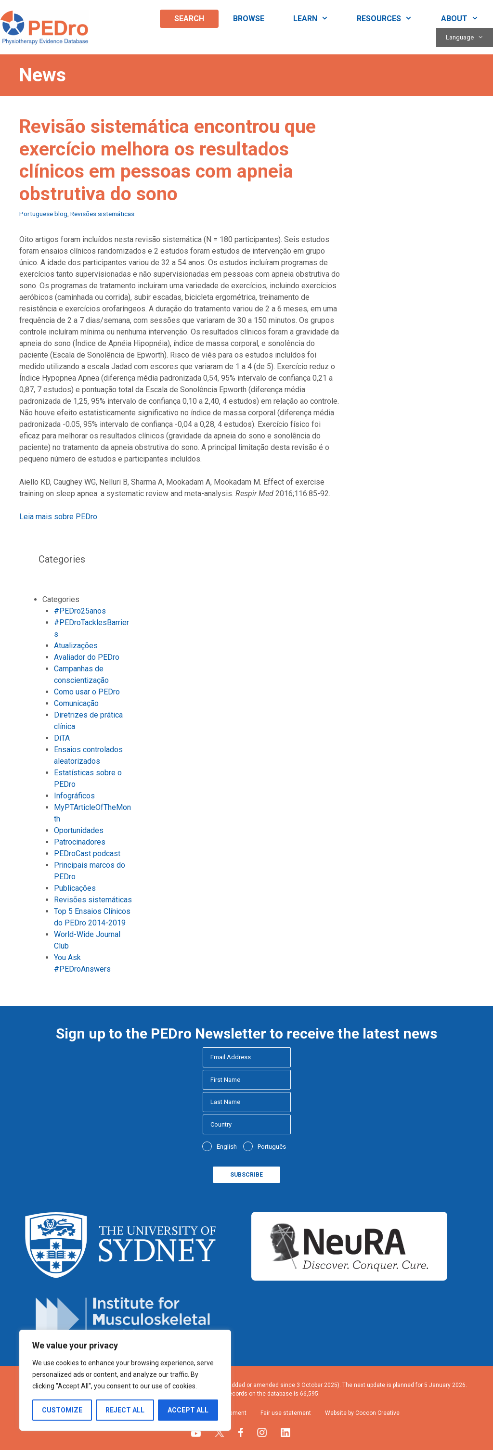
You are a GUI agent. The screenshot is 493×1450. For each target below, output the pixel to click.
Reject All (124, 1410)
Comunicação (76, 703)
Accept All (188, 1410)
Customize (62, 1410)
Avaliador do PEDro (86, 657)
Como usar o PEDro (87, 691)
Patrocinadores (79, 842)
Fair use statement (285, 1413)
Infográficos (74, 795)
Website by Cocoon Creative (362, 1413)
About (467, 19)
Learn (318, 19)
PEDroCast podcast (87, 853)
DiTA (62, 738)
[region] (125, 1380)
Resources (392, 19)
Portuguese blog (43, 214)
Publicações (75, 888)
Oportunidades (79, 830)
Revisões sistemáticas (102, 214)
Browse (248, 18)
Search (189, 18)
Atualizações (76, 645)
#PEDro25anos (80, 611)
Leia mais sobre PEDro (58, 516)
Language (469, 37)
